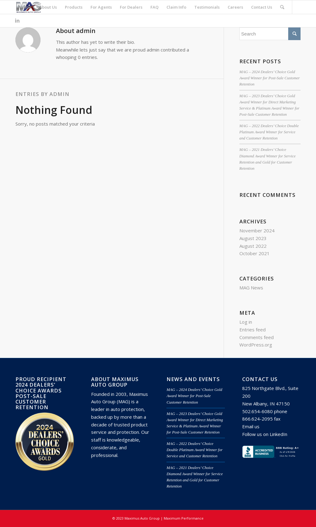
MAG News (251, 287)
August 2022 (253, 246)
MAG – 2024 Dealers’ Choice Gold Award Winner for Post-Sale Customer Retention (269, 78)
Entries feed (252, 329)
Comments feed (256, 337)
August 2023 (253, 238)
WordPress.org (255, 345)
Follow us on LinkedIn (264, 434)
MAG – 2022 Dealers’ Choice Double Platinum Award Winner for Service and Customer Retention (269, 132)
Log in (245, 322)
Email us (250, 426)
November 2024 (257, 230)
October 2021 (254, 253)
